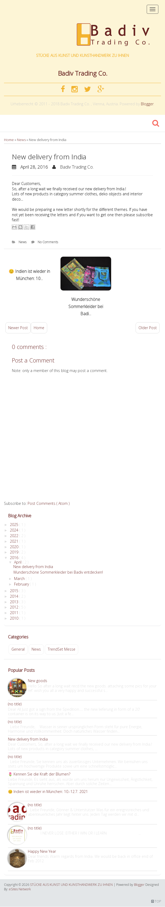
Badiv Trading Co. (77, 167)
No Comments (48, 242)
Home (9, 139)
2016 (14, 557)
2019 (14, 552)
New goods (37, 680)
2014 (14, 596)
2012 (14, 607)
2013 (14, 601)
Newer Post (18, 327)
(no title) (14, 703)
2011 (14, 612)
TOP (156, 901)
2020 (14, 546)
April (18, 562)
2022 (14, 535)
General (18, 649)
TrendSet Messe (61, 649)
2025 (14, 524)
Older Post (147, 327)
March (20, 578)
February (22, 584)
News (22, 139)
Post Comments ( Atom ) (49, 503)
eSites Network (20, 889)
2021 (14, 541)
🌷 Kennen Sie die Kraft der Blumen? (39, 774)
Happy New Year (42, 851)
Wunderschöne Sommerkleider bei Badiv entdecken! (58, 572)
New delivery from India (49, 156)
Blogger (147, 103)
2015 (14, 590)
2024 (14, 530)
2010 (14, 618)
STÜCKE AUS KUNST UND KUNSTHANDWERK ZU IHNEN (82, 55)
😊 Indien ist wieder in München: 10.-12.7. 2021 (48, 791)
